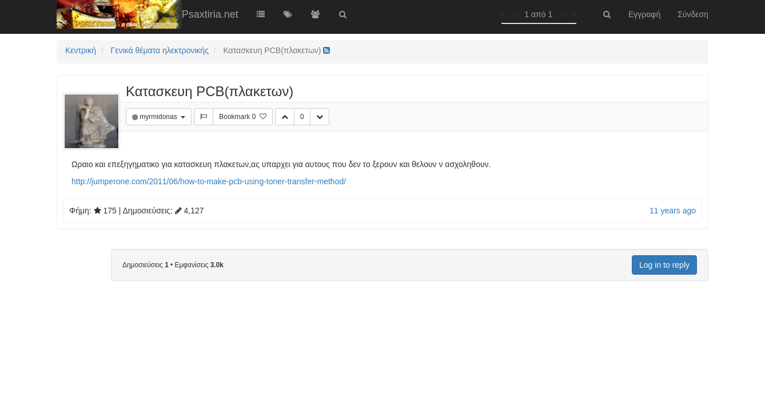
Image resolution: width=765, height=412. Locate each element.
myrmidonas (159, 117)
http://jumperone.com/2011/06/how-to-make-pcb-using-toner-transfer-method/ (208, 181)
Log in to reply (664, 265)
